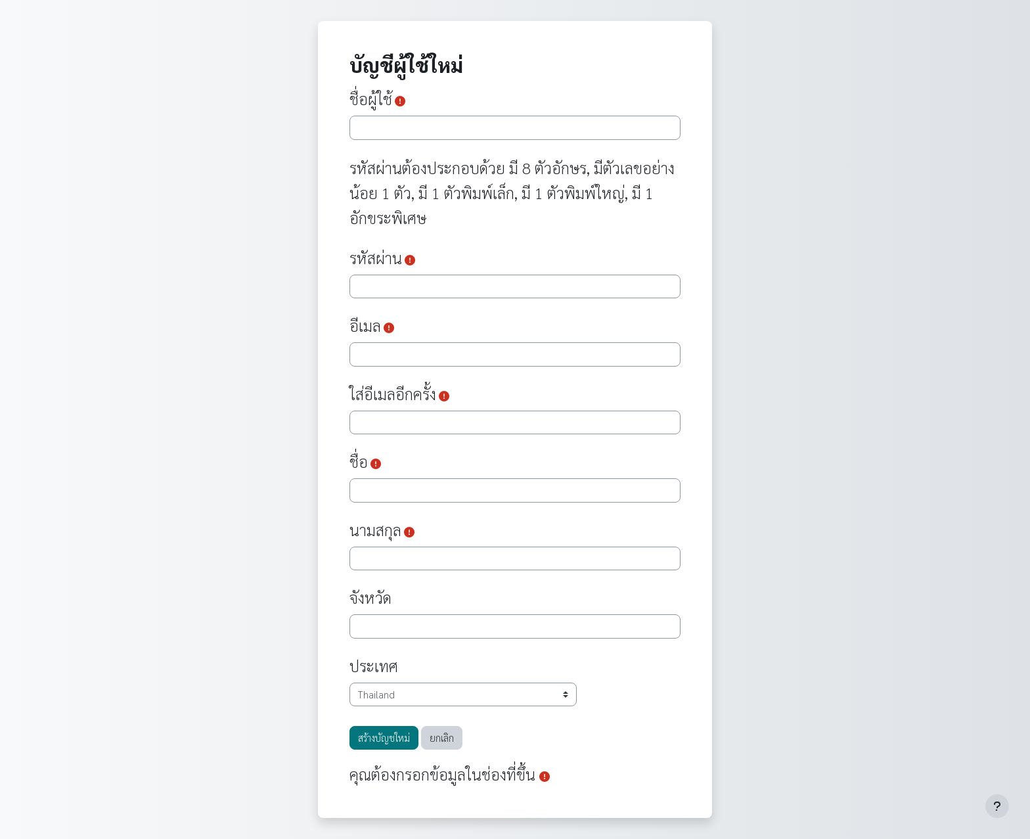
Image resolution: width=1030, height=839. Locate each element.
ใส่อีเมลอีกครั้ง (392, 393)
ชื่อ (358, 461)
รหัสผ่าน (375, 257)
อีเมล (365, 325)
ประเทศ (373, 665)
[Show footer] (997, 806)
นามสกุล (375, 529)
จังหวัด (370, 597)
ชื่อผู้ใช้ (370, 98)
